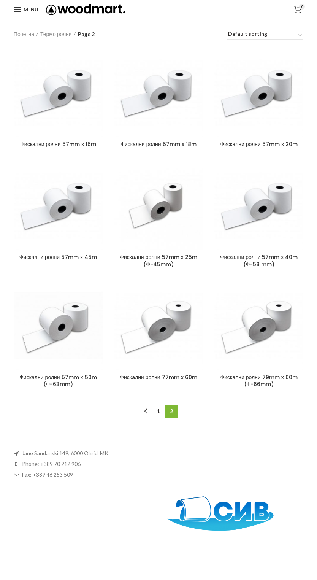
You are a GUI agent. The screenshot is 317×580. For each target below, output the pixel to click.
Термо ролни (56, 34)
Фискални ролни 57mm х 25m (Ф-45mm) (158, 260)
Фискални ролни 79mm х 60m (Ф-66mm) (258, 381)
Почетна (24, 34)
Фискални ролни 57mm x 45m (58, 257)
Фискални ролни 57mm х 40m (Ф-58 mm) (259, 260)
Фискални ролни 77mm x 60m (158, 377)
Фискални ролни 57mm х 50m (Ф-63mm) (58, 381)
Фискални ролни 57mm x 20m (258, 144)
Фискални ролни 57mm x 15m (58, 144)
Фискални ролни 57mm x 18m (158, 144)
